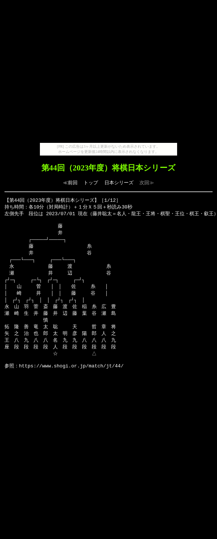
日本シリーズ (118, 182)
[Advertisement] (107, 73)
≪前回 (70, 182)
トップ (91, 182)
